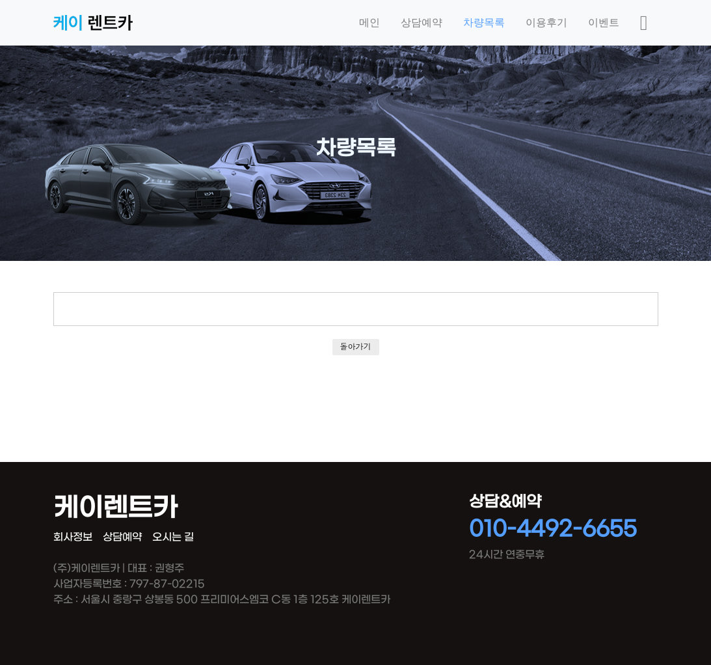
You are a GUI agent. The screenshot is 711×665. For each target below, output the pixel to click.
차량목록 (484, 22)
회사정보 (72, 537)
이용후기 (546, 22)
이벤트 (603, 22)
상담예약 (421, 22)
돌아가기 (355, 346)
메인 (369, 22)
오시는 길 (173, 537)
